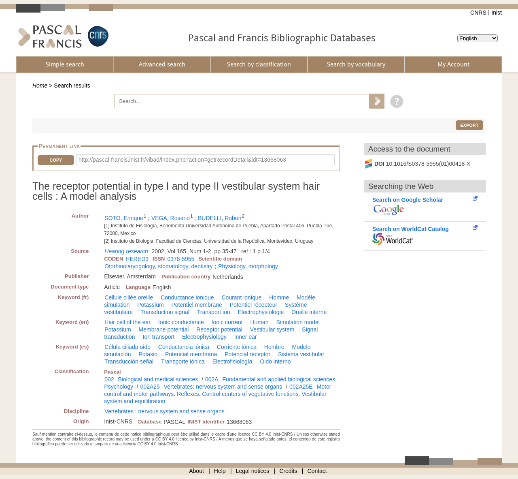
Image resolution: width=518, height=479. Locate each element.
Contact (317, 471)
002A (212, 379)
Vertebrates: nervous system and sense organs (223, 386)
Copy (55, 160)
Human (260, 322)
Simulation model (298, 322)
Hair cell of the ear (127, 322)
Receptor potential (219, 329)
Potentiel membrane (197, 305)
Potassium (150, 305)
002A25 (150, 386)
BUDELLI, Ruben (219, 218)
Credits (288, 471)
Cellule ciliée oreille (128, 297)
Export (469, 125)
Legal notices (253, 471)
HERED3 (137, 259)
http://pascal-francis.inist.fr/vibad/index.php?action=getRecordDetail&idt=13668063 (182, 159)
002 (109, 379)
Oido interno (275, 361)
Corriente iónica (237, 347)
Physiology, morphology (248, 266)
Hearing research (126, 251)
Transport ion (213, 312)
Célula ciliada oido (127, 347)
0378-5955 (180, 259)
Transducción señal (128, 361)
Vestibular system (272, 329)
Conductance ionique (187, 297)
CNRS (478, 12)
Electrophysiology (204, 337)
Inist (496, 12)
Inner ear (245, 337)
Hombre (274, 347)
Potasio (147, 354)
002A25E (301, 386)
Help (220, 471)
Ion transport (159, 337)
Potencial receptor (247, 354)
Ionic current (227, 322)
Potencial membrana (191, 354)
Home (39, 85)
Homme (279, 297)
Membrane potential (164, 329)
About (196, 471)
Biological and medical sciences (158, 379)
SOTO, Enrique (123, 218)
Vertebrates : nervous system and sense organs (164, 411)
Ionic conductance (181, 322)
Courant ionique (242, 297)
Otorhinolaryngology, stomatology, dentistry (158, 266)
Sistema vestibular (301, 354)
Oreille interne (309, 312)
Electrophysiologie (261, 312)
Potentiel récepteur (254, 305)
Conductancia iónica (183, 347)
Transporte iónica (183, 361)
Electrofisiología (232, 361)
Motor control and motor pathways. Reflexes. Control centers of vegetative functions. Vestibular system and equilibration (217, 393)
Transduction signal (164, 312)
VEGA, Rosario (170, 218)
